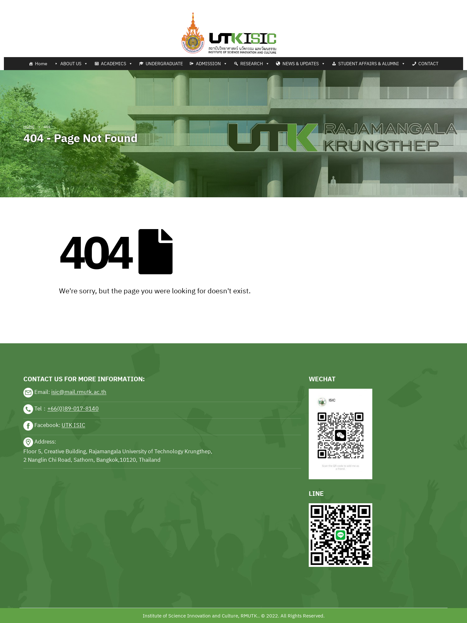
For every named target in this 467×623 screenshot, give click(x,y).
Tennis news (14, 4)
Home (41, 64)
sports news (37, 323)
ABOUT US (74, 63)
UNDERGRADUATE (164, 64)
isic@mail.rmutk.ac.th (78, 392)
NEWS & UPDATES (303, 63)
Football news (46, 4)
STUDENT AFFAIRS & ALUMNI (371, 63)
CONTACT (428, 64)
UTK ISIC (73, 425)
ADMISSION (211, 63)
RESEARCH (254, 63)
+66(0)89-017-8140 (73, 408)
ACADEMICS (117, 63)
